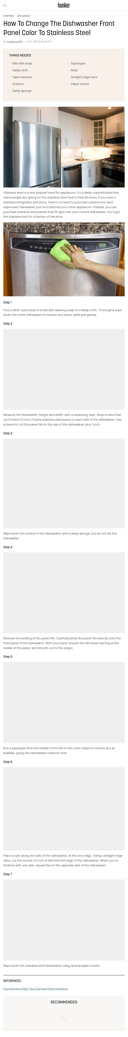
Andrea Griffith (15, 42)
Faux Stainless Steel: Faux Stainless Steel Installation (35, 989)
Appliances (24, 16)
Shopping (8, 16)
